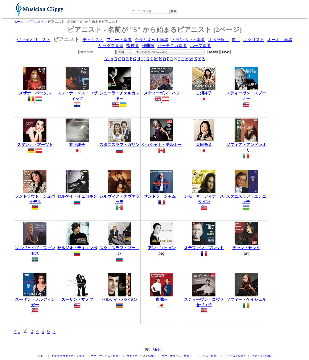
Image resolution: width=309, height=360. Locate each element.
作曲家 (148, 45)
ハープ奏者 (200, 45)
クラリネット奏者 (151, 39)
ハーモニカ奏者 (172, 45)
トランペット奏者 (188, 39)
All (107, 58)
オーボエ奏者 (279, 39)
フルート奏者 (119, 39)
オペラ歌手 (218, 39)
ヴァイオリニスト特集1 (105, 355)
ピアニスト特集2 (234, 355)
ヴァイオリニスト (33, 39)
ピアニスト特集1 (207, 355)
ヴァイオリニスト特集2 (140, 355)
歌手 (236, 39)
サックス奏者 (110, 45)
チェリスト (93, 39)
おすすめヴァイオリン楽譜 (68, 355)
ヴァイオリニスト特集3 (176, 355)
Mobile (158, 349)
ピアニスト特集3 (262, 355)
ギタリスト (253, 39)
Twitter (41, 355)
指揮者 (132, 45)
